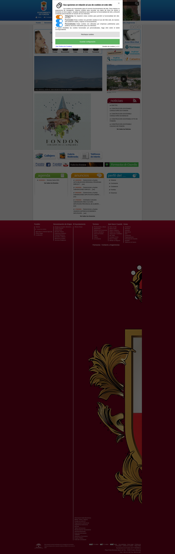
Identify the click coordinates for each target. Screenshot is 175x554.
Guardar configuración (87, 42)
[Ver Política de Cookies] (64, 46)
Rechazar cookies (87, 34)
